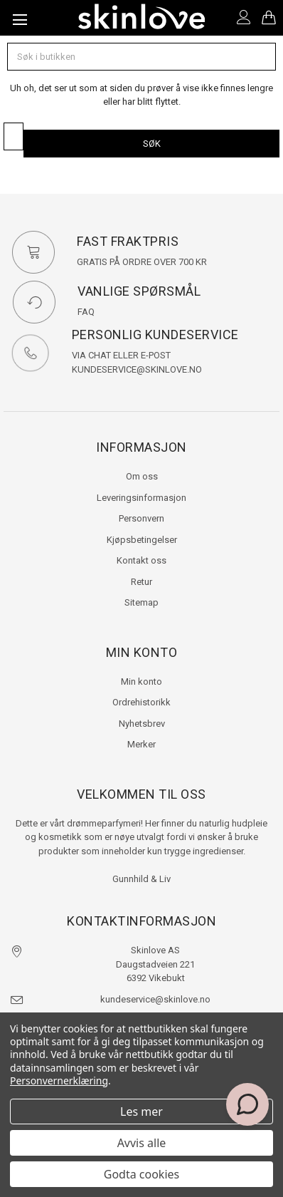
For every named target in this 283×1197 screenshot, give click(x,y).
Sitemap (141, 602)
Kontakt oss (141, 560)
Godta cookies (141, 1174)
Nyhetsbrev (142, 723)
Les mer (141, 1111)
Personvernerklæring (59, 1080)
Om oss (142, 476)
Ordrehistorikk (141, 702)
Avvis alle (141, 1143)
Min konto (141, 681)
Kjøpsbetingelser (142, 539)
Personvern (141, 518)
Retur (141, 581)
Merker (141, 744)
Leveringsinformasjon (141, 497)
